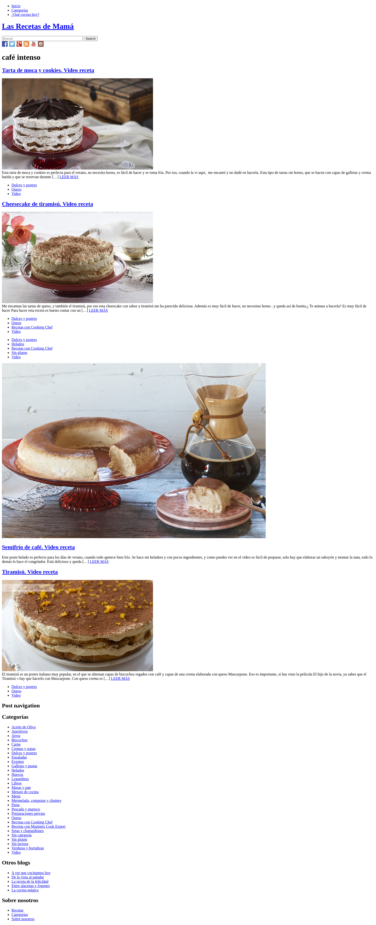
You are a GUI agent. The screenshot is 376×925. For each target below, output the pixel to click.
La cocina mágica (25, 890)
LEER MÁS (68, 177)
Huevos (17, 775)
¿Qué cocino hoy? (25, 14)
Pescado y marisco (26, 809)
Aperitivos (20, 731)
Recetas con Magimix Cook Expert (38, 826)
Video (16, 194)
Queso (16, 189)
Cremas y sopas (23, 749)
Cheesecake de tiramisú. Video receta (47, 204)
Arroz (16, 736)
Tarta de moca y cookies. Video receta (48, 70)
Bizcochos (20, 740)
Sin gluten (19, 353)
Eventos (18, 762)
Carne (16, 744)
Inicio (16, 6)
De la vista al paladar (28, 877)
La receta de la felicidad (30, 881)
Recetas (18, 910)
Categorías (20, 10)
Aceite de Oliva (23, 727)
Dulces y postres (24, 185)
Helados (18, 344)
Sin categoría (22, 835)
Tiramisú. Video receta (30, 572)
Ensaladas (19, 757)
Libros (17, 783)
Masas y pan (21, 787)
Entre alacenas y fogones (31, 886)
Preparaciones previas (28, 813)
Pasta (16, 805)
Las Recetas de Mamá (38, 26)
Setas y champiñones (28, 831)
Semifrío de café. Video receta (38, 547)
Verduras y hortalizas (28, 848)
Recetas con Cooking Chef (32, 327)
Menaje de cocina (25, 792)
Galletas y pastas (24, 766)
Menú (16, 796)
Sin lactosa (20, 844)
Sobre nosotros (23, 919)
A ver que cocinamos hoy (31, 873)
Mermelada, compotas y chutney (37, 800)
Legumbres (20, 779)
